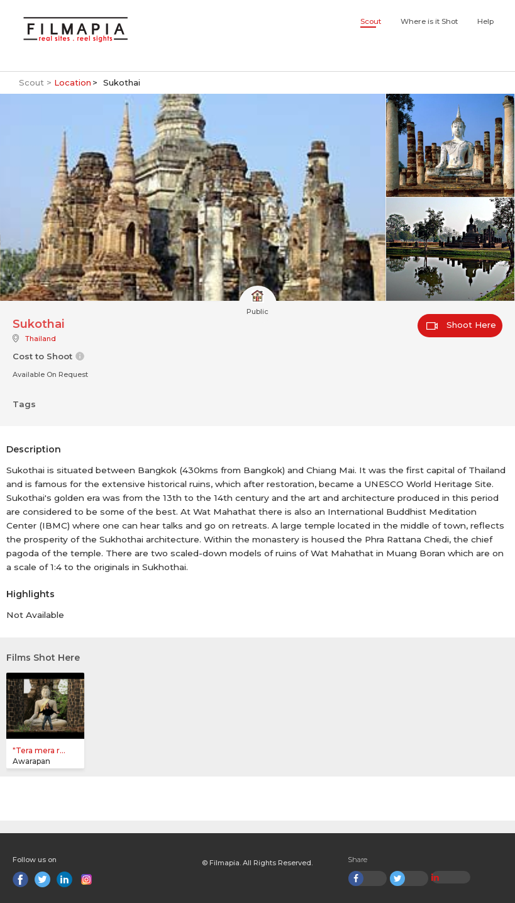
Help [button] (485, 21)
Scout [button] (370, 21)
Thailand (40, 338)
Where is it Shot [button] (429, 21)
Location (72, 82)
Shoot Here (461, 325)
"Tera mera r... (39, 750)
